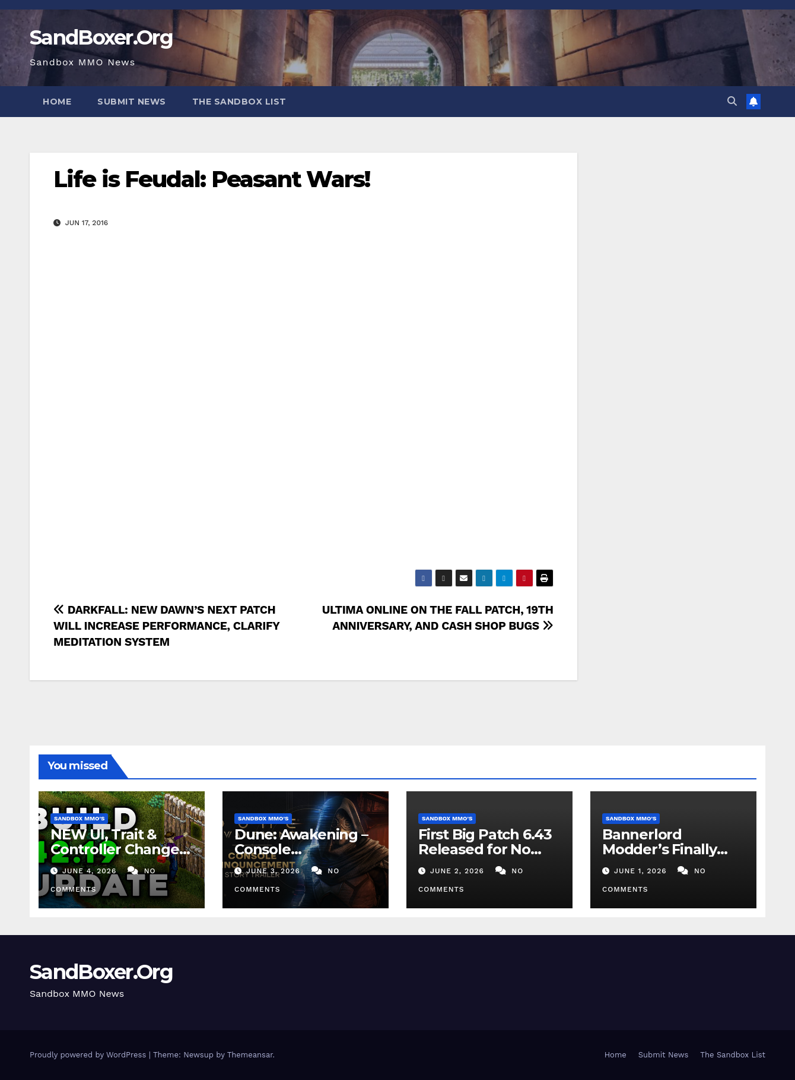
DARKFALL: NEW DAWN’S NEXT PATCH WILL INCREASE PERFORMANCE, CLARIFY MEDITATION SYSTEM (166, 626)
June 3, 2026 (274, 871)
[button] (732, 101)
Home (57, 101)
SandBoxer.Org (101, 37)
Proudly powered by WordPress (89, 1054)
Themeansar (250, 1054)
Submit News (131, 101)
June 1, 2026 (642, 871)
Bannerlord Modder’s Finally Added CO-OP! (659, 849)
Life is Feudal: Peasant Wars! (211, 179)
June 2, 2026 (458, 871)
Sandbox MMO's (79, 818)
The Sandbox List (239, 101)
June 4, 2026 (90, 871)
